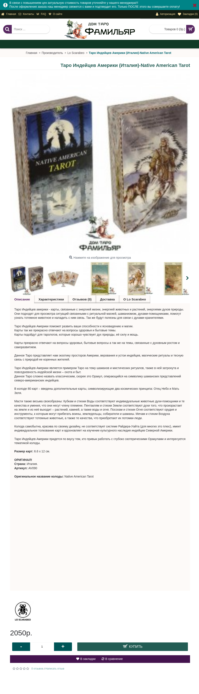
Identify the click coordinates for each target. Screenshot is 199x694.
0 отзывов (37, 668)
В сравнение (114, 659)
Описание (22, 299)
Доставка (107, 299)
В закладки (88, 659)
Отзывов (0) (82, 299)
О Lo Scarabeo (134, 299)
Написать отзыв (54, 668)
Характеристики (51, 299)
